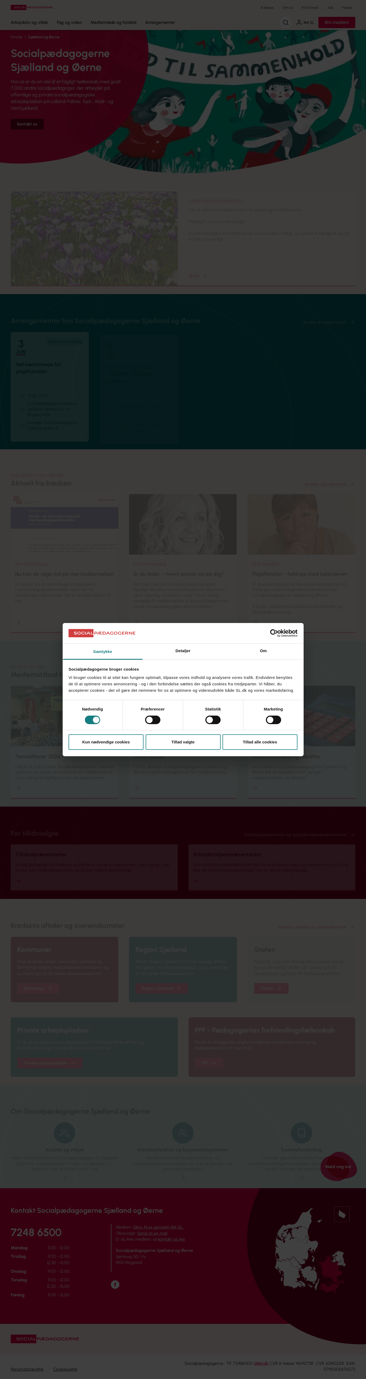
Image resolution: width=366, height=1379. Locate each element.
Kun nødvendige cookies (106, 742)
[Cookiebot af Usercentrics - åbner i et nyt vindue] (274, 633)
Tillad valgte (182, 742)
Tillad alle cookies (260, 742)
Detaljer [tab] (183, 650)
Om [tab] (263, 650)
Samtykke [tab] (102, 651)
